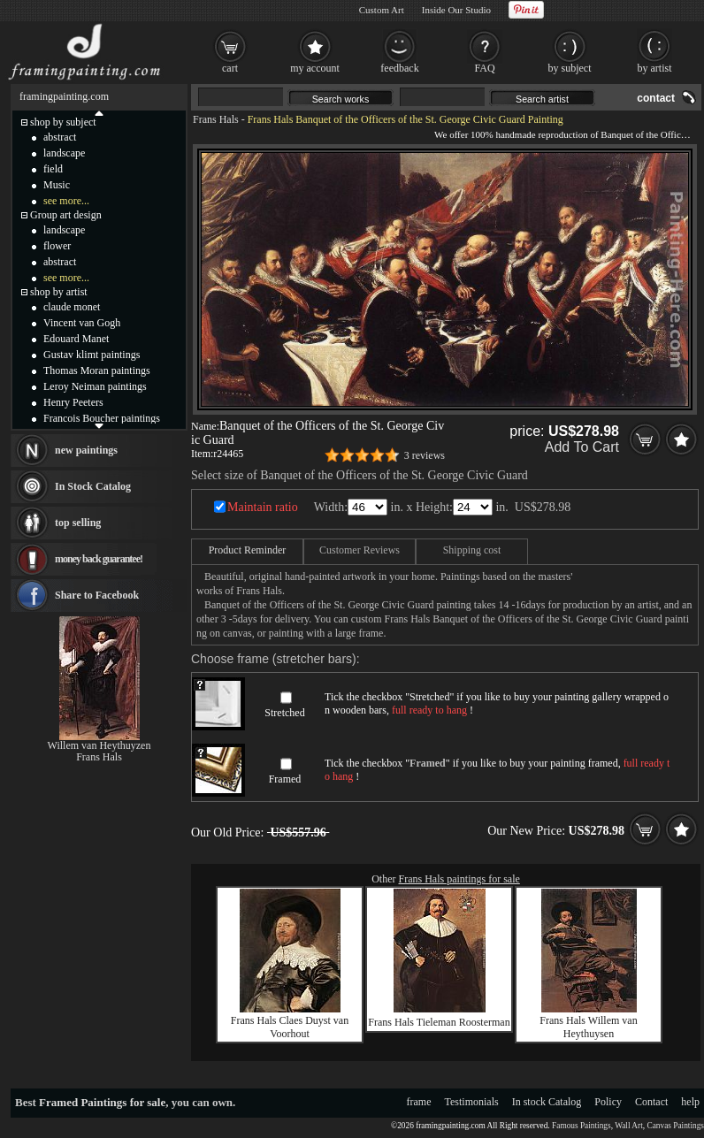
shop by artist (59, 292)
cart (230, 68)
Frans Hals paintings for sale (459, 879)
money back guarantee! (98, 559)
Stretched (284, 712)
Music (56, 185)
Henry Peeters (73, 402)
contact (656, 98)
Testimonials (472, 1102)
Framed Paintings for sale (102, 1102)
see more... (66, 201)
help (690, 1102)
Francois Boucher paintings (101, 418)
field (53, 169)
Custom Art (381, 9)
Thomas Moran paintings (96, 370)
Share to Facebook (97, 595)
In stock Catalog (547, 1102)
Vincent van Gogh (81, 323)
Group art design (66, 215)
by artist (655, 68)
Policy (608, 1102)
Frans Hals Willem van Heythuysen (588, 1027)
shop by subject (63, 122)
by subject (570, 68)
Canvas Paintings (675, 1125)
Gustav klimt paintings (91, 354)
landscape (64, 153)
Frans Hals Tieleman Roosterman (438, 1022)
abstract (59, 137)
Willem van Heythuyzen (99, 745)
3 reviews (424, 455)
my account (315, 68)
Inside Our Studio (456, 9)
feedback (399, 68)
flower (57, 246)
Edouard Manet (76, 338)
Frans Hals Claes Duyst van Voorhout (289, 1027)
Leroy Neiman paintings (95, 386)
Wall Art (629, 1125)
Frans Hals (216, 119)
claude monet (71, 307)
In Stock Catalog (93, 486)
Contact (651, 1102)
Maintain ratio (262, 507)
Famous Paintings (581, 1125)
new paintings (86, 450)
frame (419, 1102)
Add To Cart (582, 446)
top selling (78, 522)
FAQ (484, 68)
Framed (285, 779)
